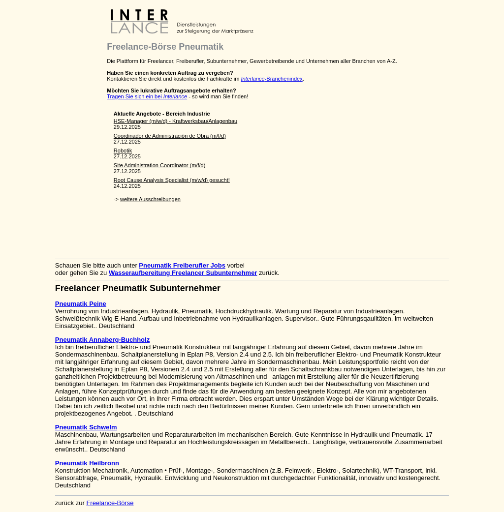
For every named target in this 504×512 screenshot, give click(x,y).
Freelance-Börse (109, 503)
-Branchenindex (271, 79)
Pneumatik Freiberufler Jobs (182, 265)
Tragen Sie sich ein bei (147, 96)
